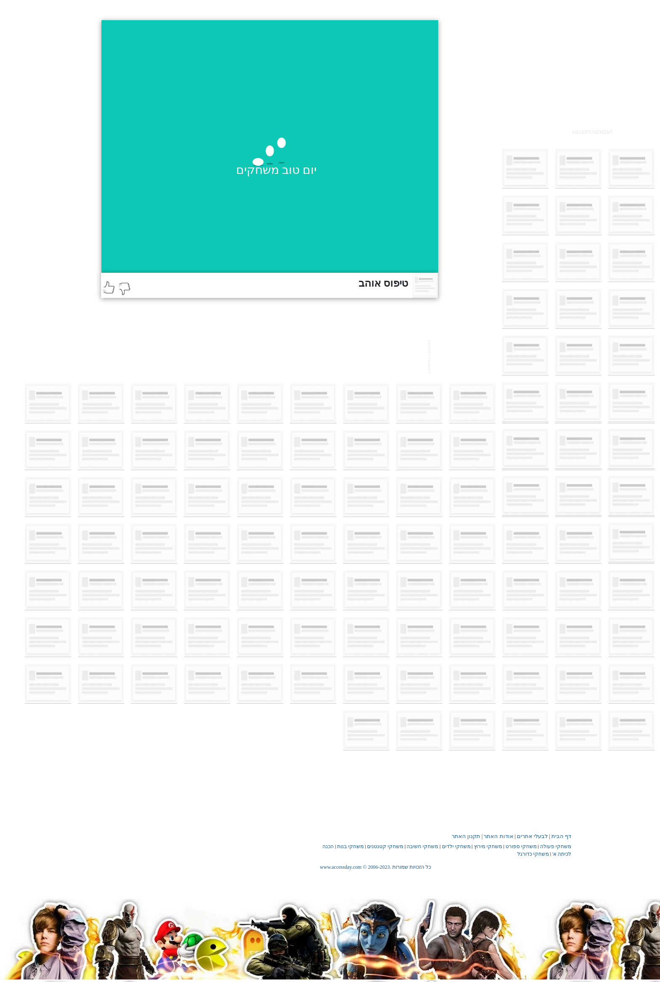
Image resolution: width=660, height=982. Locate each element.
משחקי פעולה (555, 846)
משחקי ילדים (456, 846)
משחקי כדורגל (533, 854)
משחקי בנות (350, 846)
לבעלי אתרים (532, 836)
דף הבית (561, 836)
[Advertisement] (593, 72)
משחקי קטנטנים (385, 846)
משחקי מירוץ (488, 846)
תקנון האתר (466, 836)
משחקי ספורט (521, 846)
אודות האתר (498, 836)
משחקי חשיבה (422, 846)
